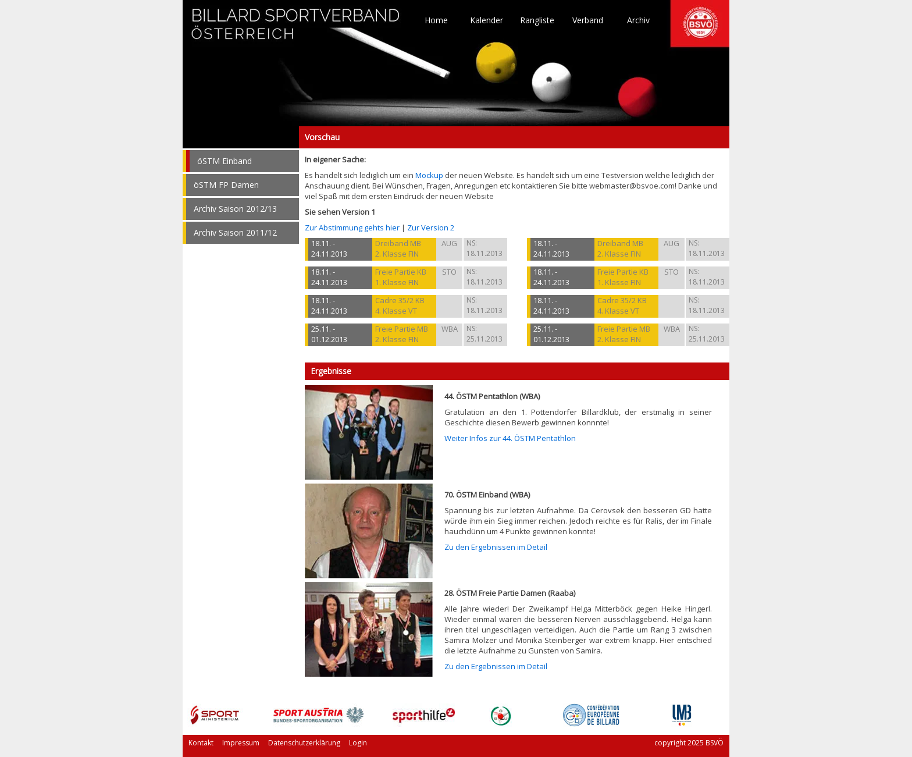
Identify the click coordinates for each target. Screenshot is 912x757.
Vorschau (241, 137)
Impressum (240, 743)
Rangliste (537, 20)
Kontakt (200, 743)
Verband (587, 20)
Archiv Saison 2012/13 (235, 208)
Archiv (638, 20)
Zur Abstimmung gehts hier (352, 227)
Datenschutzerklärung (304, 743)
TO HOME (296, 29)
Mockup (429, 175)
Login (358, 743)
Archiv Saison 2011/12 (235, 232)
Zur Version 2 (430, 227)
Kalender (486, 20)
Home (436, 20)
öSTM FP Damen (226, 184)
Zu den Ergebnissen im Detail (495, 547)
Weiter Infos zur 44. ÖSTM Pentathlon (510, 438)
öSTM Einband (224, 160)
